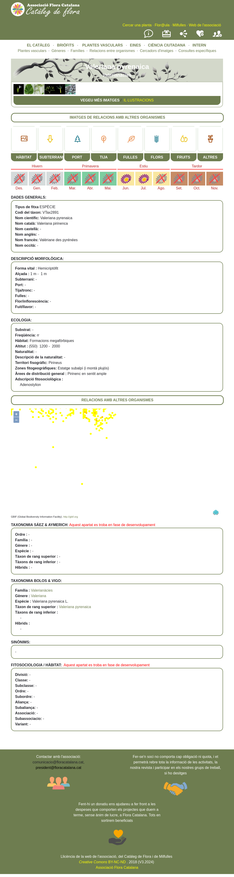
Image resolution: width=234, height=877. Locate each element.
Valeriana (38, 596)
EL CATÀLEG (38, 45)
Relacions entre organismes (112, 51)
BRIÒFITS (66, 45)
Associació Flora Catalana (117, 867)
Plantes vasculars (32, 51)
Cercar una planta (137, 25)
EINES (135, 45)
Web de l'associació (205, 25)
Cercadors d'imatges (156, 51)
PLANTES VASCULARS (102, 45)
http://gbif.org (70, 516)
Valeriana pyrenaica (75, 607)
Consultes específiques (197, 51)
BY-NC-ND (102, 862)
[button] (18, 93)
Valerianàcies (42, 590)
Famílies (77, 51)
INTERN (199, 45)
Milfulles (179, 25)
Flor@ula (162, 25)
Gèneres (58, 51)
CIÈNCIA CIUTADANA (167, 45)
